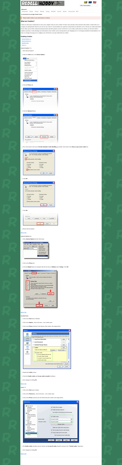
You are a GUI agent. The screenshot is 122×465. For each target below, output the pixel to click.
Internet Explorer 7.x (26, 39)
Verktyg (47, 11)
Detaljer (31, 11)
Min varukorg (38, 6)
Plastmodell (25, 11)
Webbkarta (24, 460)
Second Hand (71, 11)
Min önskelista (31, 6)
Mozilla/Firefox (25, 43)
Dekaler (36, 11)
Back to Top (23, 232)
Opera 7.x (24, 45)
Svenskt (59, 11)
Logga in (56, 6)
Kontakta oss (45, 460)
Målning (42, 11)
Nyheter (65, 11)
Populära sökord (30, 460)
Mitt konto (24, 6)
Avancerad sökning (38, 460)
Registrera (50, 6)
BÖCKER (53, 11)
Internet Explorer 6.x (26, 41)
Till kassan (44, 6)
